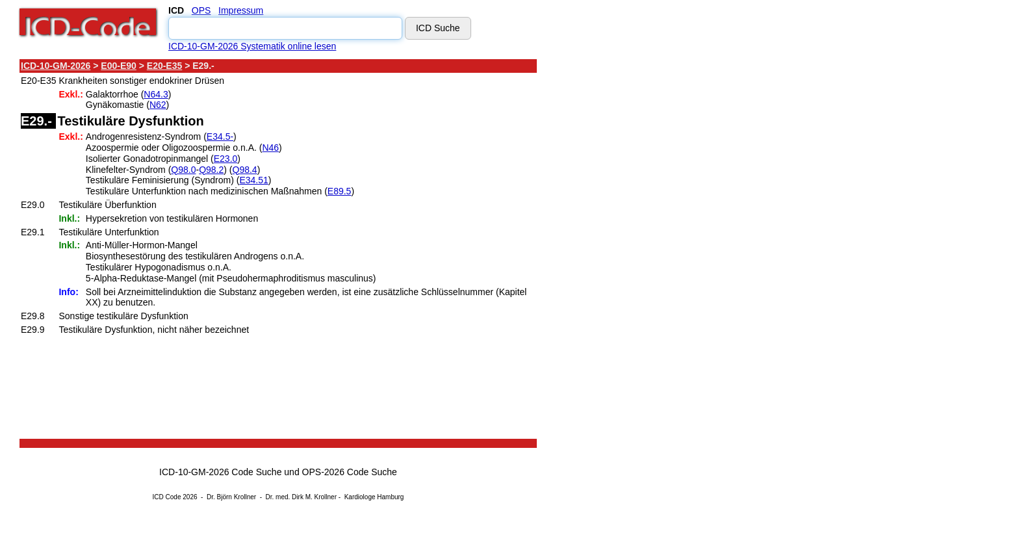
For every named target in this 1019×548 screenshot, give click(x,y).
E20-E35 (164, 65)
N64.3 (156, 94)
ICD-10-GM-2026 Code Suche (220, 472)
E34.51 (253, 180)
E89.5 (340, 191)
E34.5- (220, 136)
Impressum (240, 10)
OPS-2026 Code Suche (349, 472)
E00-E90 (118, 65)
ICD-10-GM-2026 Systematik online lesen (252, 46)
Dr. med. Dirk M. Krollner (301, 497)
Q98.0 (183, 169)
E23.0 (226, 158)
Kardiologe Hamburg (374, 497)
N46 (270, 147)
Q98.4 (245, 169)
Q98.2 (211, 169)
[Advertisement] (653, 253)
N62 (157, 104)
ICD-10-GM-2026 (55, 65)
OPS (201, 10)
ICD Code (167, 497)
